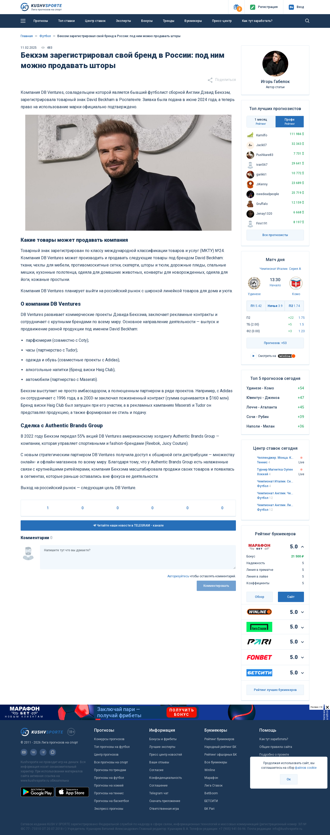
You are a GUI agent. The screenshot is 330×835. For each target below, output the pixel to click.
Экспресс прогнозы (108, 809)
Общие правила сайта (275, 747)
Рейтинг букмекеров (219, 739)
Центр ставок (95, 21)
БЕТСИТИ (211, 801)
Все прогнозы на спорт (111, 762)
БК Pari (209, 809)
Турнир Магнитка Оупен (275, 469)
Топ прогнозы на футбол (112, 747)
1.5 (302, 324)
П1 (256, 306)
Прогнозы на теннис (109, 793)
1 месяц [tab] (261, 122)
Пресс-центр (222, 21)
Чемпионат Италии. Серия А (280, 269)
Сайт (290, 597)
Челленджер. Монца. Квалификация (275, 458)
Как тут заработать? (257, 21)
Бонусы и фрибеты (163, 739)
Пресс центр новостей (165, 754)
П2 (294, 306)
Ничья (275, 306)
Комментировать (216, 586)
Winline (209, 770)
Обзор (259, 597)
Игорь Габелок (275, 81)
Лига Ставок (213, 785)
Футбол (264, 486)
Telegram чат (158, 793)
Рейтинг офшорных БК (220, 754)
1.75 (302, 318)
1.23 (302, 331)
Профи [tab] (290, 122)
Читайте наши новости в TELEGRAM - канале (128, 525)
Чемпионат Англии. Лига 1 (275, 505)
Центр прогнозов (106, 754)
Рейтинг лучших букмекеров (275, 690)
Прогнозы (41, 21)
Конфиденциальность (165, 778)
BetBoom (211, 793)
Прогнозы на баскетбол (111, 801)
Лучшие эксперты (162, 747)
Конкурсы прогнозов (109, 739)
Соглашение (158, 785)
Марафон (211, 778)
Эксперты (123, 21)
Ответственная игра (164, 809)
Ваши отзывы (159, 762)
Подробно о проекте (274, 754)
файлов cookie (306, 768)
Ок (289, 779)
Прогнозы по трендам (110, 770)
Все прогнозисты (275, 235)
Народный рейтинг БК (220, 747)
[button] (236, 7)
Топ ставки (66, 21)
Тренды (168, 21)
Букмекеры (193, 21)
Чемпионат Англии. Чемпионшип (275, 493)
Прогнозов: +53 (275, 343)
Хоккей (264, 474)
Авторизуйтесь (178, 576)
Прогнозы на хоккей (108, 785)
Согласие (156, 770)
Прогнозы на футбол (109, 778)
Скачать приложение (164, 801)
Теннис (263, 462)
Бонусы (147, 21)
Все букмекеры (215, 762)
